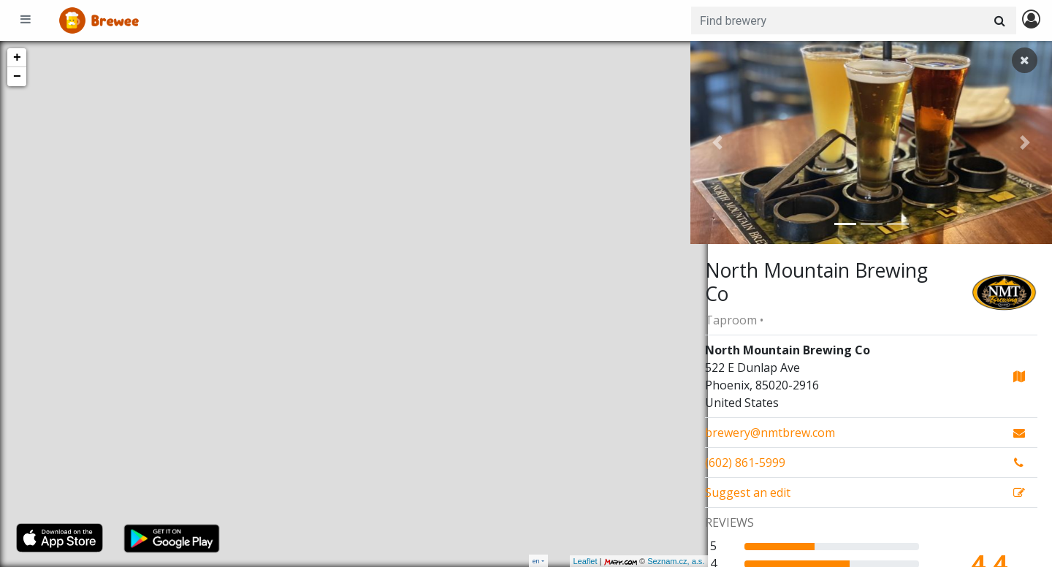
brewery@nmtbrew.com (770, 433)
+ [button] (17, 57)
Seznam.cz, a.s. (658, 561)
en (536, 561)
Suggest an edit (747, 492)
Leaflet (567, 561)
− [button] (17, 76)
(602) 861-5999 (745, 462)
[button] (717, 142)
